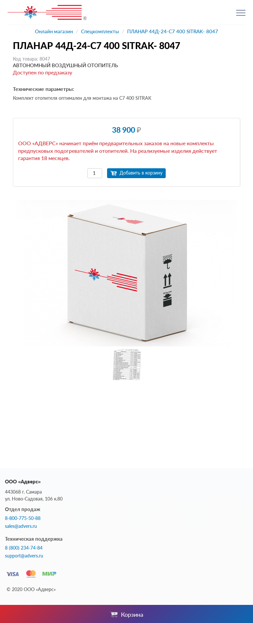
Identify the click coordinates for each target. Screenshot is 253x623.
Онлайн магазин (54, 31)
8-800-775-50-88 (23, 518)
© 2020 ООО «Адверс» (31, 589)
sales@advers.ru (21, 526)
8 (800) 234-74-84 (23, 548)
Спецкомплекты (100, 31)
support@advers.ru (24, 556)
